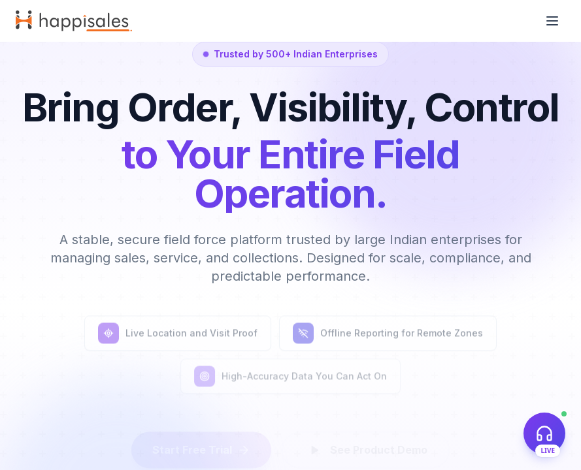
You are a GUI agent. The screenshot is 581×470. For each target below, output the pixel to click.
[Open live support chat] (544, 433)
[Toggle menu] (552, 21)
